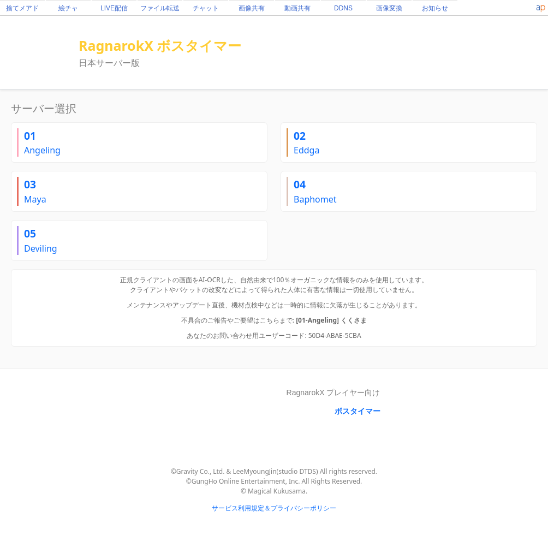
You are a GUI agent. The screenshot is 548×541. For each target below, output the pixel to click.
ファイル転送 (160, 8)
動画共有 (297, 8)
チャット (206, 8)
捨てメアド (22, 8)
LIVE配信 (114, 8)
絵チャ (68, 8)
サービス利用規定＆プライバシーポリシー (274, 508)
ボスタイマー (357, 411)
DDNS (343, 8)
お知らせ (435, 8)
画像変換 (389, 8)
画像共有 (252, 8)
